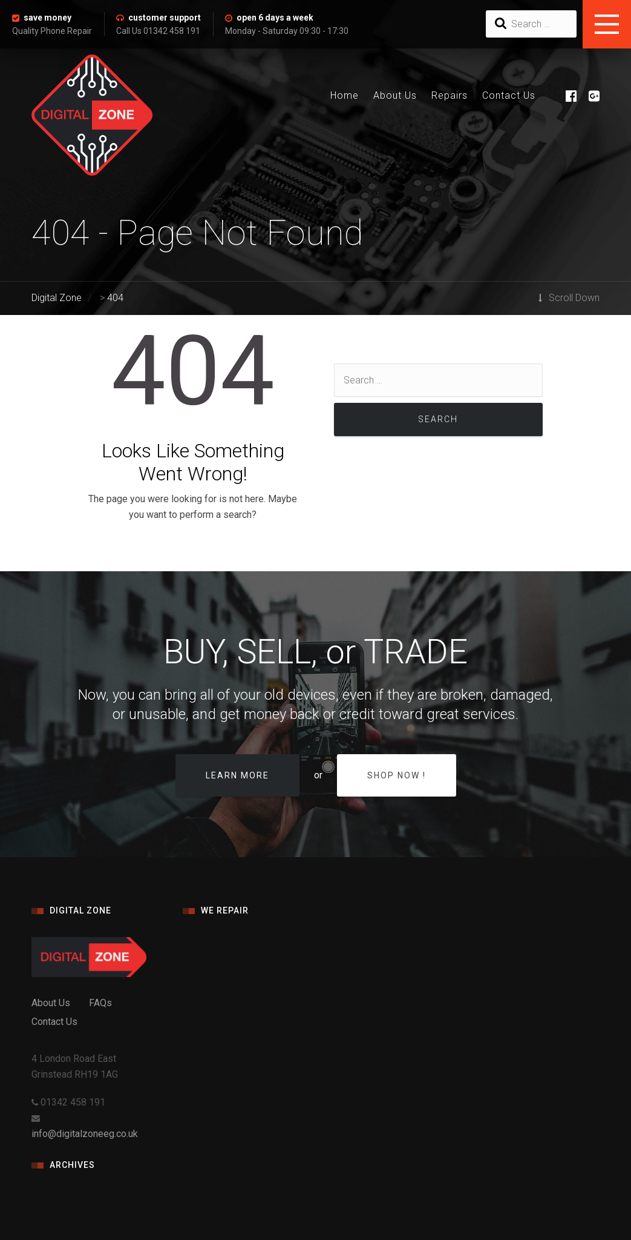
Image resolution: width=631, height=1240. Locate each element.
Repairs (449, 95)
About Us (395, 95)
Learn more (237, 775)
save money (47, 17)
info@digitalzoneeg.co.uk (84, 1133)
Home (344, 95)
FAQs (100, 1003)
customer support (164, 17)
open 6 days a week (275, 17)
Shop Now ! (396, 775)
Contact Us (508, 95)
